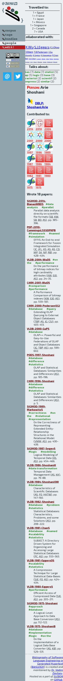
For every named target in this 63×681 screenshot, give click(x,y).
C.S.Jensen (38, 58)
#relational (42, 415)
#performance (44, 262)
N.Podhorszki (50, 62)
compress (29, 81)
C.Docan (35, 62)
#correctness (37, 412)
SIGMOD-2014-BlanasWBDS (36, 202)
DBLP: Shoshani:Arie (37, 105)
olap (25, 75)
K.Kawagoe (46, 55)
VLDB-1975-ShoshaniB (41, 626)
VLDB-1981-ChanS (38, 527)
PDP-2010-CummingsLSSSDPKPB (41, 228)
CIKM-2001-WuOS (38, 282)
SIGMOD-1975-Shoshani (42, 603)
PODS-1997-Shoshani (40, 354)
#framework (37, 233)
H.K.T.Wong (32, 59)
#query (51, 308)
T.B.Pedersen (41, 52)
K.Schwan (27, 62)
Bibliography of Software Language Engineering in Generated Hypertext (47, 660)
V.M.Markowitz (25, 55)
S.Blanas (43, 58)
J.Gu (50, 52)
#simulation (36, 236)
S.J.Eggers (42, 47)
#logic (33, 451)
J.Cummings (56, 58)
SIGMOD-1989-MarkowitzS (36, 408)
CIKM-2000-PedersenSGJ (43, 305)
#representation (40, 419)
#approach (36, 606)
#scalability (36, 534)
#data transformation (43, 468)
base (47, 75)
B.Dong (51, 58)
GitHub (58, 679)
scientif (47, 78)
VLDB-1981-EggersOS (40, 560)
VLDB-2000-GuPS (38, 328)
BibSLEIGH (38, 666)
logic (36, 75)
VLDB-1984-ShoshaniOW (43, 481)
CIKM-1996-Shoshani (40, 381)
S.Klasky (45, 62)
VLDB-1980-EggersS (40, 586)
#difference (36, 361)
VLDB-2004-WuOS (38, 259)
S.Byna (47, 58)
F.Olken (28, 51)
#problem (53, 504)
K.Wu (30, 47)
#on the (46, 635)
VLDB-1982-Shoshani (40, 501)
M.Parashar (39, 62)
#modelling (48, 451)
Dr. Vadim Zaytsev (57, 671)
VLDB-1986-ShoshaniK (41, 465)
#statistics (36, 364)
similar (45, 81)
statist (49, 71)
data (37, 71)
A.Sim (31, 62)
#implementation (40, 632)
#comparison (37, 285)
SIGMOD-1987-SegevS (41, 448)
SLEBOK (58, 676)
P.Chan (55, 55)
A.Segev (36, 55)
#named (54, 233)
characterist (29, 78)
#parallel (48, 207)
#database (36, 308)
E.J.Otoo (54, 47)
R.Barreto (55, 62)
